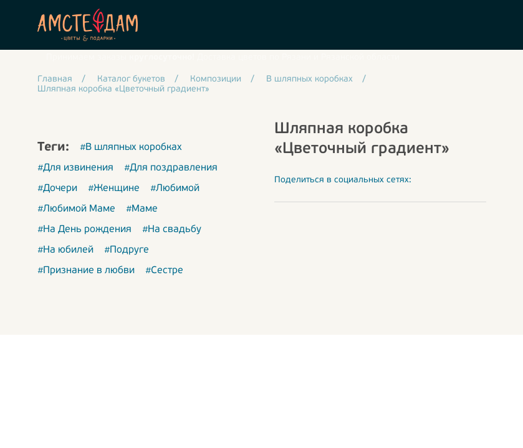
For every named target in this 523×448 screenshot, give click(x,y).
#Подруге (126, 250)
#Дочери (57, 189)
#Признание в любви (86, 271)
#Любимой (174, 189)
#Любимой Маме (76, 209)
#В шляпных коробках (131, 147)
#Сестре (164, 271)
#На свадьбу (171, 230)
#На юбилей (65, 250)
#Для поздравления (171, 168)
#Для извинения (75, 168)
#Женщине (114, 189)
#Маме (142, 209)
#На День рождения (84, 230)
